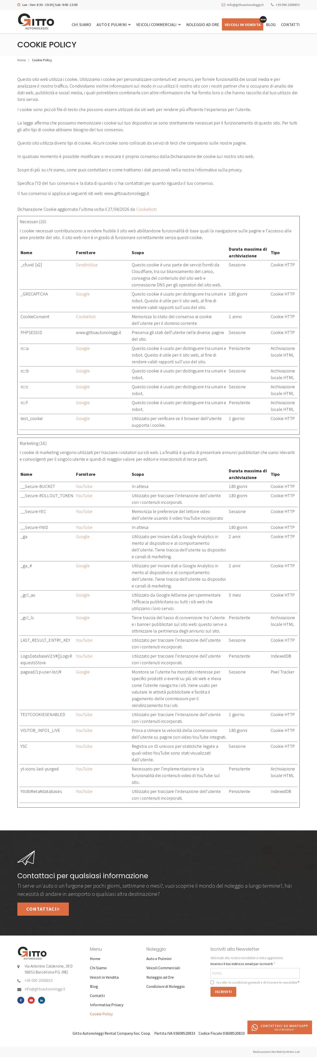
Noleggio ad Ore (198, 24)
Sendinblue (87, 266)
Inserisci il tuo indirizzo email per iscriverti (242, 966)
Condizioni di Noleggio (165, 988)
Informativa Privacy (106, 1006)
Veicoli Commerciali (153, 24)
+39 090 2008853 (288, 4)
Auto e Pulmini (107, 24)
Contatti (290, 24)
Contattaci (44, 911)
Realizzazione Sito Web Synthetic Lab (276, 1054)
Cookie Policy (101, 1015)
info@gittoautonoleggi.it (245, 4)
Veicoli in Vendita (240, 24)
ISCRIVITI (223, 993)
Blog (269, 24)
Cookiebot (146, 210)
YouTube (84, 487)
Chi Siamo (74, 24)
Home (21, 61)
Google (83, 295)
